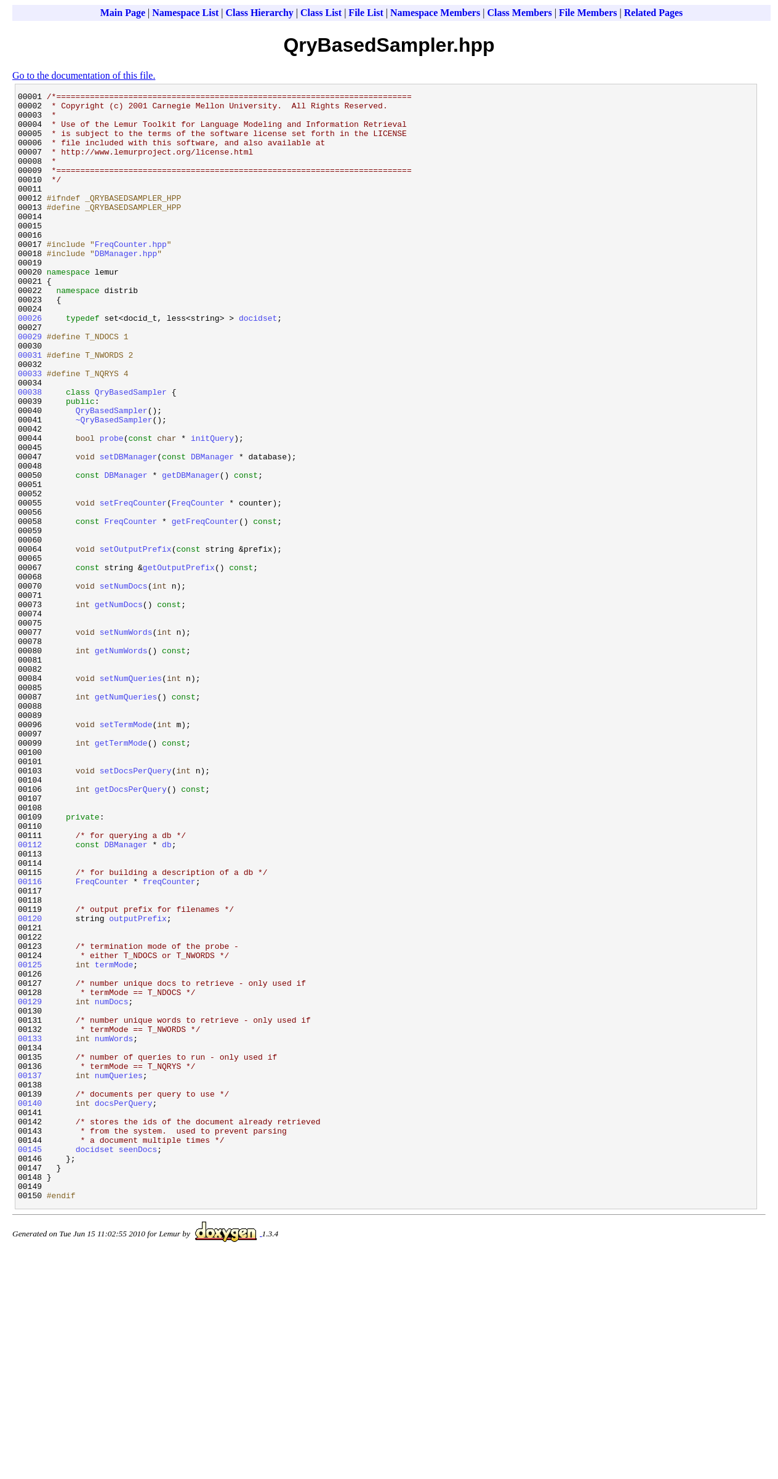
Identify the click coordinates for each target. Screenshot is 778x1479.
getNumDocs (119, 707)
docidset (258, 363)
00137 (30, 1272)
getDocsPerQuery (131, 929)
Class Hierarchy (259, 12)
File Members (588, 12)
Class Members (519, 12)
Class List (321, 12)
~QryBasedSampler (114, 485)
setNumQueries (131, 796)
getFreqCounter (205, 607)
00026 (30, 363)
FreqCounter (198, 585)
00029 (30, 386)
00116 (30, 1040)
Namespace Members (435, 12)
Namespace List (185, 12)
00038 (30, 452)
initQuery (212, 508)
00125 (30, 1139)
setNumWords (126, 740)
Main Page (122, 12)
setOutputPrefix (136, 641)
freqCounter (169, 1040)
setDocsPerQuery (136, 907)
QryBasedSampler (131, 452)
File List (365, 12)
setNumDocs (124, 685)
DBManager (212, 530)
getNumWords (121, 762)
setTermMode (126, 851)
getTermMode (121, 873)
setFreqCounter (133, 585)
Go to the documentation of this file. (83, 75)
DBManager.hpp (126, 286)
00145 (30, 1361)
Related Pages (653, 12)
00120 (30, 1084)
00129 (30, 1184)
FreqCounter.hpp (131, 275)
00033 (30, 430)
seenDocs (138, 1361)
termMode (114, 1139)
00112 (30, 995)
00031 (30, 408)
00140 (30, 1306)
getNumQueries (126, 818)
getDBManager (191, 552)
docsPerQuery (124, 1306)
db (167, 995)
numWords (114, 1228)
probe (112, 508)
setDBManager (129, 530)
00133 (30, 1228)
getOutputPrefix (179, 663)
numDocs (112, 1184)
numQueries (119, 1272)
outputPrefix (138, 1084)
